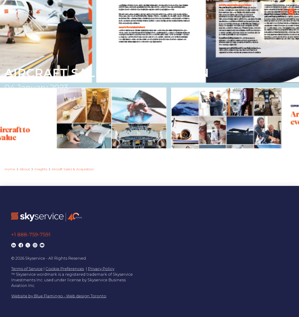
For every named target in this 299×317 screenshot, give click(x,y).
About (25, 169)
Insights (40, 169)
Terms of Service (27, 269)
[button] (284, 11)
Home (9, 169)
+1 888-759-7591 (30, 234)
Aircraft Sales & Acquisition (73, 169)
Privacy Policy (101, 269)
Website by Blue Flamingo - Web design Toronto (58, 296)
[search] (291, 12)
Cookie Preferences (65, 269)
